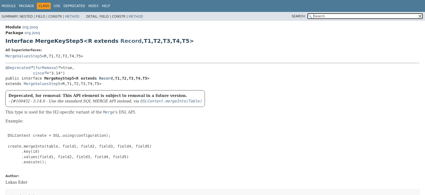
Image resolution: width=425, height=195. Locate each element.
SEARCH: (299, 16)
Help (106, 6)
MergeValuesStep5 (23, 56)
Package (26, 6)
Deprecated (74, 6)
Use (57, 6)
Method (72, 16)
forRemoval (46, 68)
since (38, 73)
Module (9, 6)
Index (93, 6)
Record (131, 41)
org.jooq (30, 27)
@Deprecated (18, 68)
